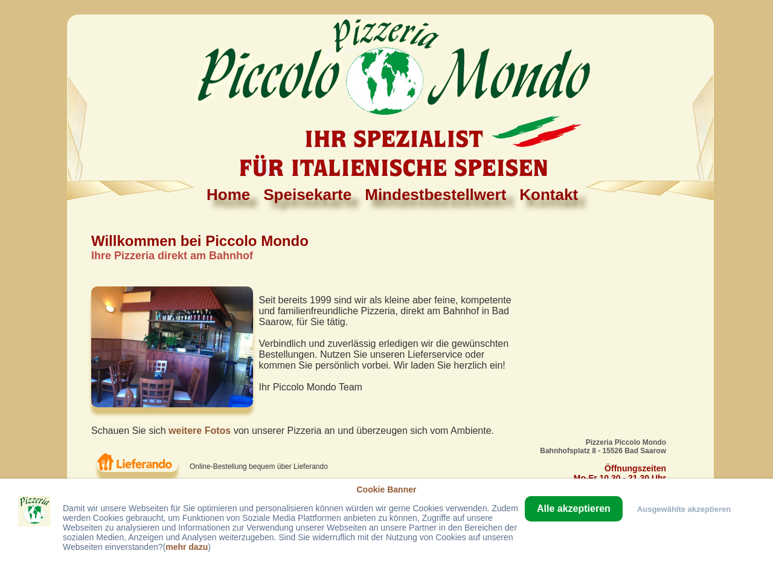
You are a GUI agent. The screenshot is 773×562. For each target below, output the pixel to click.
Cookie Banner (386, 489)
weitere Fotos (199, 430)
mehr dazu (186, 547)
